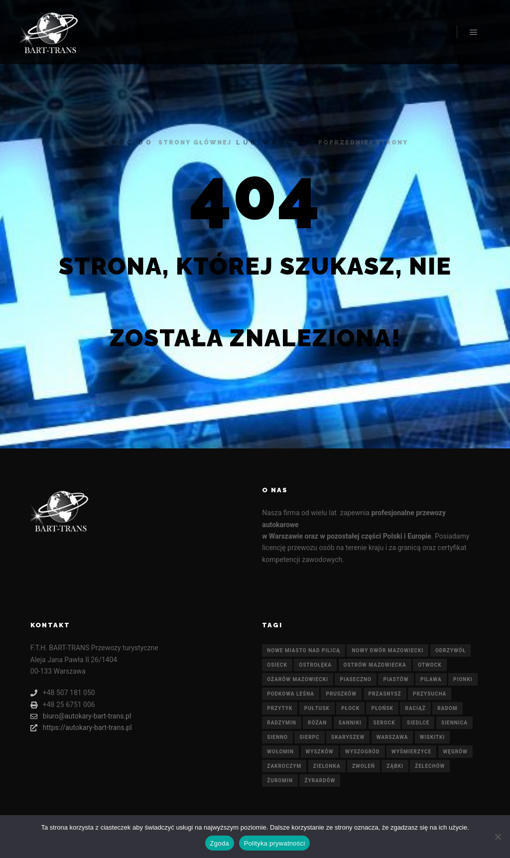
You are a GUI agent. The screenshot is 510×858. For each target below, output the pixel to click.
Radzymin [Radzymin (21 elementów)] (281, 722)
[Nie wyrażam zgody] (498, 837)
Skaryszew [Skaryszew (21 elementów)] (348, 737)
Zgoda (219, 843)
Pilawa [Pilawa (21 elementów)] (431, 679)
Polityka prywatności (274, 843)
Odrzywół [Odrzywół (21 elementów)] (450, 650)
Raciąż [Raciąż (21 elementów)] (415, 708)
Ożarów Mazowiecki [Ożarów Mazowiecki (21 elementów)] (297, 679)
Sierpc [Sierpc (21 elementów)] (309, 737)
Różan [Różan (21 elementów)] (317, 722)
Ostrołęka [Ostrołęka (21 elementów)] (315, 665)
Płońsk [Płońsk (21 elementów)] (382, 708)
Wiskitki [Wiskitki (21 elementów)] (432, 737)
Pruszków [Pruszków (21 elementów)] (341, 694)
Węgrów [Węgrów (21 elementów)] (455, 751)
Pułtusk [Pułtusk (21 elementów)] (317, 708)
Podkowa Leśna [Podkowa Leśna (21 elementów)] (290, 694)
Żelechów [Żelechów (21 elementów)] (430, 766)
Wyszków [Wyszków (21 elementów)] (320, 751)
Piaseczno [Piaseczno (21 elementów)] (356, 679)
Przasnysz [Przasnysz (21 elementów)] (385, 694)
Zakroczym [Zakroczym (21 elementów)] (284, 766)
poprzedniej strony (363, 142)
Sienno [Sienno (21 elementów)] (277, 737)
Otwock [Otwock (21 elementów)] (429, 665)
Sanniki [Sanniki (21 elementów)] (350, 722)
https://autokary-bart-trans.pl (81, 727)
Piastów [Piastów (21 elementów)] (395, 679)
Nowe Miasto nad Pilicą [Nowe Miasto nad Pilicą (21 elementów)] (303, 650)
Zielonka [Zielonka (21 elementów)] (327, 766)
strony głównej (195, 142)
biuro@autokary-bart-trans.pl (80, 716)
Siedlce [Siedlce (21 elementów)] (418, 722)
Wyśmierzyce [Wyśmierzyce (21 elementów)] (411, 751)
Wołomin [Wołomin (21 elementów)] (280, 751)
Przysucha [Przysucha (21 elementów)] (429, 694)
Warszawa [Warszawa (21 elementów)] (392, 737)
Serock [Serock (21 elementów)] (384, 722)
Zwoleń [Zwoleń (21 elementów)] (363, 766)
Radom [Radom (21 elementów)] (447, 708)
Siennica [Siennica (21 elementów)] (454, 722)
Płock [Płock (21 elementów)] (350, 708)
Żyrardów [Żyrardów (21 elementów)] (319, 780)
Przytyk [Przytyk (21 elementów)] (279, 708)
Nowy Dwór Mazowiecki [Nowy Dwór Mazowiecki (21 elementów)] (387, 650)
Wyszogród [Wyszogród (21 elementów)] (362, 751)
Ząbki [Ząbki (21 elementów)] (394, 766)
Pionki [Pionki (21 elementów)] (463, 679)
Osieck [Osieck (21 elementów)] (277, 665)
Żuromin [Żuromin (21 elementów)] (280, 780)
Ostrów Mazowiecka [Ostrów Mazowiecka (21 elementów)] (375, 665)
